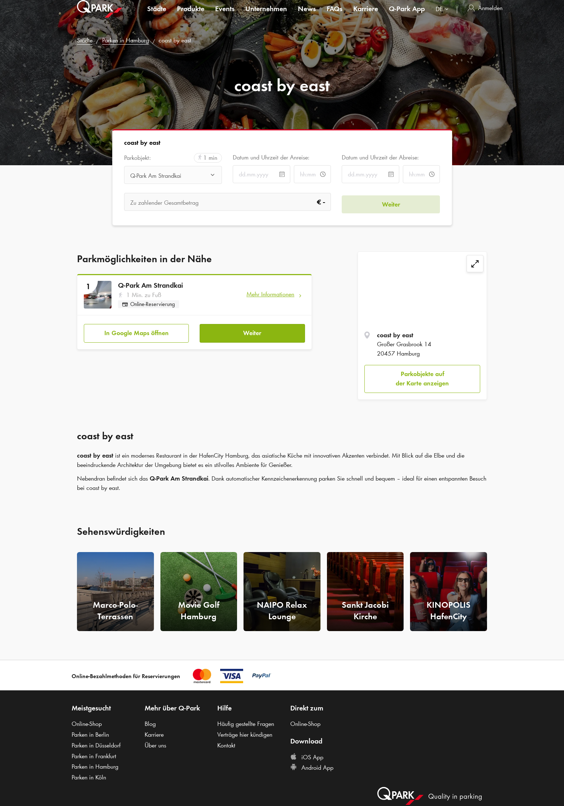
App (407, 15)
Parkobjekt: (137, 158)
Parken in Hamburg (125, 40)
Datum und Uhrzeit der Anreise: (271, 157)
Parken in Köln (89, 777)
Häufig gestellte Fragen (245, 724)
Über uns (155, 745)
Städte (156, 15)
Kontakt (226, 745)
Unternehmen (266, 15)
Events (225, 15)
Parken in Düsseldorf (96, 745)
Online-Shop (87, 724)
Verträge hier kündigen (244, 734)
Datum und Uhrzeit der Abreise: (380, 157)
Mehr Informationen (270, 294)
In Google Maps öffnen (136, 331)
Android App (311, 768)
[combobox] (443, 17)
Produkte (190, 15)
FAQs (334, 15)
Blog (150, 724)
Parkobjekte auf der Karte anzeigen (422, 378)
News (307, 15)
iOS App (306, 757)
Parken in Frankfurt (94, 756)
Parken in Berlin (90, 734)
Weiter (252, 331)
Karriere (365, 15)
